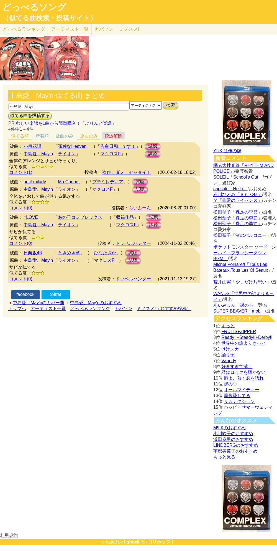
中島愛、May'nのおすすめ (96, 302)
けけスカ (230, 349)
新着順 (42, 136)
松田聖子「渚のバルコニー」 (242, 235)
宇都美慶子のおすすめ (235, 451)
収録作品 (125, 217)
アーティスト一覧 (48, 308)
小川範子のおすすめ (233, 433)
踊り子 (228, 354)
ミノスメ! (129, 29)
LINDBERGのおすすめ (235, 445)
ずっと (228, 325)
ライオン (67, 153)
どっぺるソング (34, 7)
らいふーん (140, 207)
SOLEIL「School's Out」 (238, 177)
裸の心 (230, 384)
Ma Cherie (68, 181)
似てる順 (20, 136)
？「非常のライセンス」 (237, 200)
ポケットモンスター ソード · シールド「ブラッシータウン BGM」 (244, 253)
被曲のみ (64, 136)
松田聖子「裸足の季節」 (237, 212)
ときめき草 (69, 252)
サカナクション (239, 401)
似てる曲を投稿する (30, 115)
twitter (55, 294)
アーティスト (70, 29)
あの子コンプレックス (80, 217)
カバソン (103, 29)
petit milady (35, 181)
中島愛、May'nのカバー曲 (38, 302)
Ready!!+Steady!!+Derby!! (246, 337)
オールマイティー (241, 389)
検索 (170, 105)
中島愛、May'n (38, 153)
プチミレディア (107, 181)
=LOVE (31, 217)
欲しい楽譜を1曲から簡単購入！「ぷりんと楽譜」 (66, 123)
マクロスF (110, 153)
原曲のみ (89, 136)
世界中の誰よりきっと (243, 343)
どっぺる (24, 29)
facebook (25, 294)
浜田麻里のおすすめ (233, 439)
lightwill (132, 542)
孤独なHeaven (72, 146)
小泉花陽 (32, 146)
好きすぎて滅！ (236, 366)
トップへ (17, 308)
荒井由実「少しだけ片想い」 (242, 282)
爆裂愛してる (237, 395)
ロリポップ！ (161, 542)
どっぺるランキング (90, 308)
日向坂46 (33, 252)
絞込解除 (113, 136)
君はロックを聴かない (243, 372)
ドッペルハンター (133, 243)
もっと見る (224, 456)
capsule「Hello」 (230, 188)
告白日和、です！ (118, 146)
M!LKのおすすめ (229, 427)
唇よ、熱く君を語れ (244, 378)
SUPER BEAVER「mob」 (239, 311)
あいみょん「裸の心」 (235, 305)
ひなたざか (105, 252)
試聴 (152, 146)
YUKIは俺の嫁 (227, 150)
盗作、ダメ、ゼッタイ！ (126, 172)
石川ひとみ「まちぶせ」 (237, 194)
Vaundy (228, 360)
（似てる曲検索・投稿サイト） (49, 18)
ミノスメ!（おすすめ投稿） (164, 308)
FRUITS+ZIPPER (238, 331)
